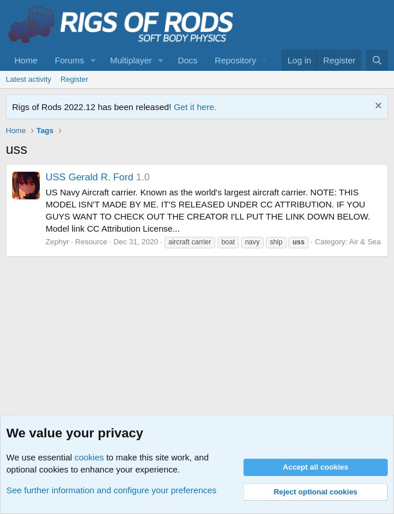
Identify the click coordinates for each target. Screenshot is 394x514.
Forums (69, 60)
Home (25, 60)
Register (74, 79)
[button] (93, 60)
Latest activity (28, 79)
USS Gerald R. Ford (89, 177)
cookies (89, 457)
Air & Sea (365, 241)
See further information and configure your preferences (111, 490)
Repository (235, 60)
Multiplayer (131, 60)
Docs (187, 60)
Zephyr (57, 241)
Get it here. (195, 107)
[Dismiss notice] (377, 107)
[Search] (377, 60)
